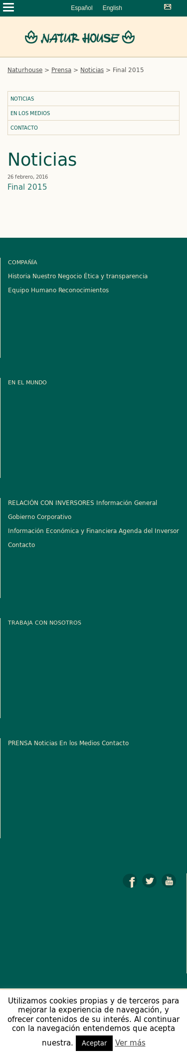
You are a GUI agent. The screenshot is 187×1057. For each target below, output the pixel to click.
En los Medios (30, 113)
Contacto (24, 128)
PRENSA (20, 742)
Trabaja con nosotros (44, 622)
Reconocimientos (83, 289)
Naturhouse (24, 69)
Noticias (92, 69)
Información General (126, 502)
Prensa (61, 69)
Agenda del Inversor (149, 530)
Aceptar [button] (94, 1043)
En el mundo (27, 382)
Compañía (22, 262)
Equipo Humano (32, 289)
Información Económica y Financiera (62, 530)
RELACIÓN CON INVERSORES (51, 502)
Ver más (130, 1042)
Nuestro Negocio (57, 275)
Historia (19, 275)
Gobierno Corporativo (39, 516)
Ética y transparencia (116, 275)
